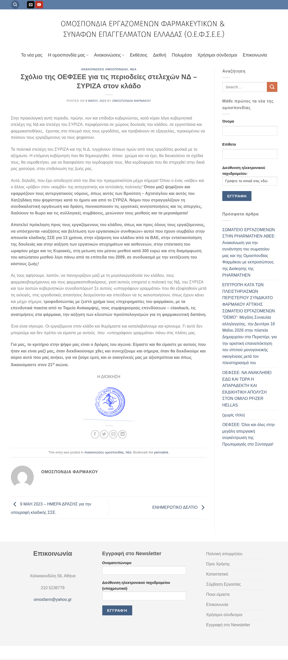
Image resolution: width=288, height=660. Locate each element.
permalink (161, 452)
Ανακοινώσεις (109, 55)
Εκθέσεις (138, 55)
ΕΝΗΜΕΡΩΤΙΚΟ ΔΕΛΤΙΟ (179, 507)
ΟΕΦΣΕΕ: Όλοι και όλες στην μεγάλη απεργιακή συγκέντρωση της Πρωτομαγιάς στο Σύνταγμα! (248, 434)
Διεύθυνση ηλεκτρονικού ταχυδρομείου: (249, 175)
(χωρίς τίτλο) (233, 415)
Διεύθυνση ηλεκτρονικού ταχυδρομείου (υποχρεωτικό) (144, 592)
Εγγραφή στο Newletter (108, 651)
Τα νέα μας (31, 55)
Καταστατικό (77, 651)
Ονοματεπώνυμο (144, 569)
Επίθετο (229, 144)
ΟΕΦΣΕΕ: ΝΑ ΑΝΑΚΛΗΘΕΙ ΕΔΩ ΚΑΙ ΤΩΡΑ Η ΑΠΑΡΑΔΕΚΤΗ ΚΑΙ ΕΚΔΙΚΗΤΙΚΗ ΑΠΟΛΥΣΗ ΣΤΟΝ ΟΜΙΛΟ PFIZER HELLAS (247, 388)
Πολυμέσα (182, 55)
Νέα (133, 69)
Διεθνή (159, 55)
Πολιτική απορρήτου (49, 651)
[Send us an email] (31, 5)
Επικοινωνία (255, 55)
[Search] (15, 5)
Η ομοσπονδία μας (68, 55)
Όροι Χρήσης (21, 651)
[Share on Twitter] (104, 434)
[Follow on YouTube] (39, 5)
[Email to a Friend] (113, 434)
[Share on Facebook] (95, 434)
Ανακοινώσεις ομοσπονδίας (104, 69)
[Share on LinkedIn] (122, 434)
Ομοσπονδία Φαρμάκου (131, 100)
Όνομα (228, 121)
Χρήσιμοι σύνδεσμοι (217, 55)
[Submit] (272, 87)
